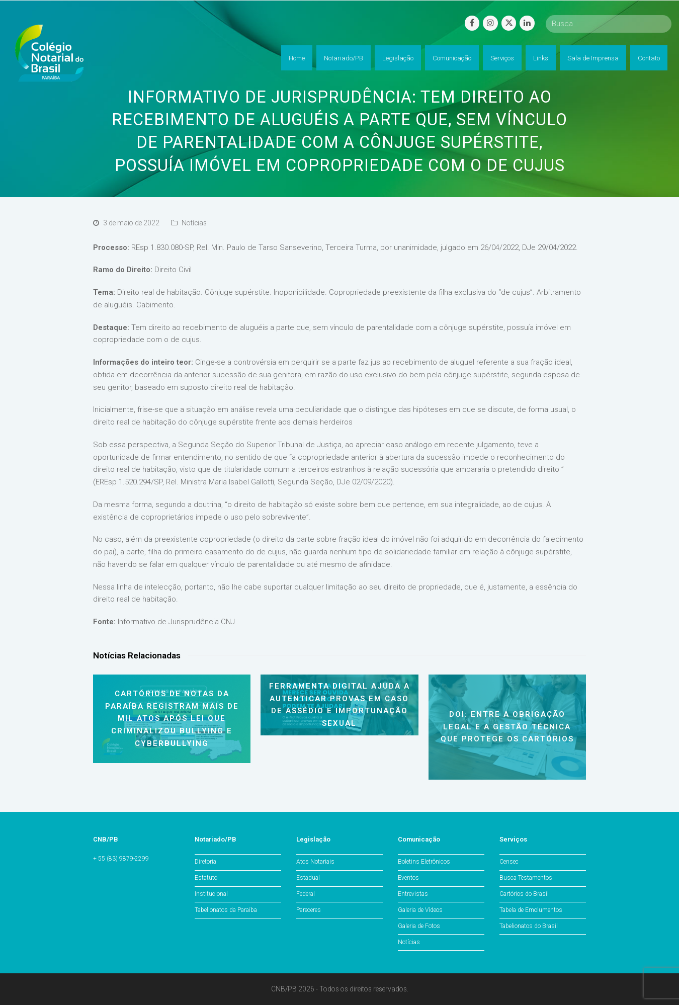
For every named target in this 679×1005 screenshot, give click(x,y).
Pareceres (308, 909)
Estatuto (206, 877)
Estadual (308, 877)
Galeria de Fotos (419, 926)
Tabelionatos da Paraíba (226, 909)
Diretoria (205, 861)
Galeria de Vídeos (420, 909)
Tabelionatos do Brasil (528, 926)
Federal (305, 893)
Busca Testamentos (525, 877)
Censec (509, 861)
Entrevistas (413, 893)
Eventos (408, 877)
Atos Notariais (315, 861)
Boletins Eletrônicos (424, 861)
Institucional (211, 893)
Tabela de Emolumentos (530, 909)
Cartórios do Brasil (524, 893)
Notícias (194, 223)
